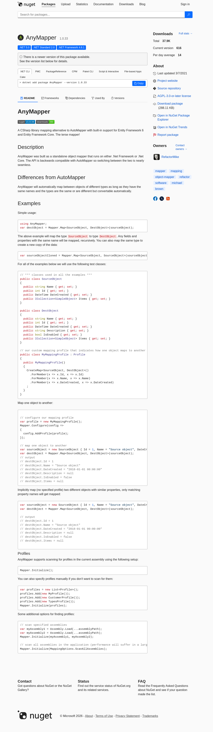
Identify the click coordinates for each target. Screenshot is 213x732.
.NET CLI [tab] (25, 71)
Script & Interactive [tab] (109, 71)
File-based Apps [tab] (133, 71)
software (160, 182)
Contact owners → (181, 147)
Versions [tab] (117, 98)
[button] (139, 83)
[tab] (48, 4)
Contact (24, 681)
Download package (170, 103)
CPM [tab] (74, 71)
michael (177, 182)
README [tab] (27, 98)
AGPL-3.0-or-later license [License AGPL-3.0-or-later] (174, 96)
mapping (176, 171)
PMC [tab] (37, 71)
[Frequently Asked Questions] (142, 681)
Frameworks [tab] (50, 98)
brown (159, 188)
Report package (168, 134)
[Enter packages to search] (101, 14)
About (89, 716)
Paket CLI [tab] (88, 71)
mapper (160, 171)
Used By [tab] (98, 98)
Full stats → (186, 33)
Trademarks (150, 716)
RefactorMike (170, 156)
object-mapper (164, 177)
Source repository (169, 88)
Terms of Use (104, 716)
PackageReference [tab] (56, 71)
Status (83, 681)
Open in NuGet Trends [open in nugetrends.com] (172, 127)
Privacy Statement (128, 716)
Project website (168, 80)
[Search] (189, 14)
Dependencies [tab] (75, 98)
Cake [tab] (22, 77)
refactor (185, 177)
